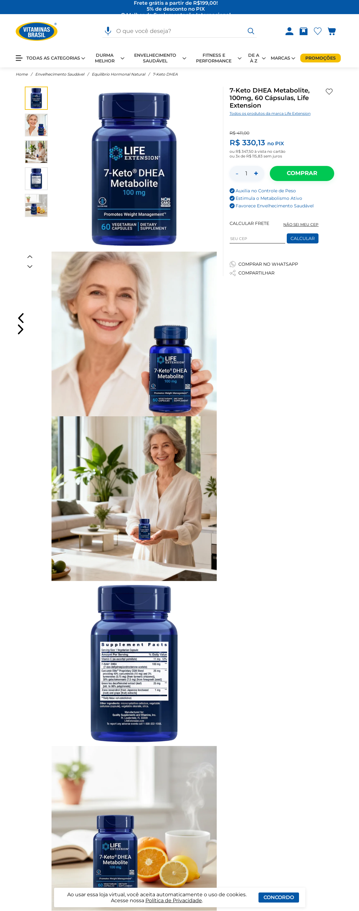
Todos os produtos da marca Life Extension (270, 113)
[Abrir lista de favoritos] (318, 31)
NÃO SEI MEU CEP (300, 224)
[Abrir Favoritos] (318, 31)
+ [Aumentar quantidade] (256, 173)
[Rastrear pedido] (303, 31)
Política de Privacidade (173, 900)
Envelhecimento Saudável (59, 74)
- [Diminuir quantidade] (237, 173)
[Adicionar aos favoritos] (329, 92)
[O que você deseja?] (251, 31)
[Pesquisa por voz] (108, 31)
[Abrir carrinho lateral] (335, 31)
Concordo (279, 897)
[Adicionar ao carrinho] (302, 173)
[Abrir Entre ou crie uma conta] (289, 31)
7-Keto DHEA (165, 74)
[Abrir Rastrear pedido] (303, 31)
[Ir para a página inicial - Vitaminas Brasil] (36, 31)
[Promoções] (320, 58)
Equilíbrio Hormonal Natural (118, 74)
